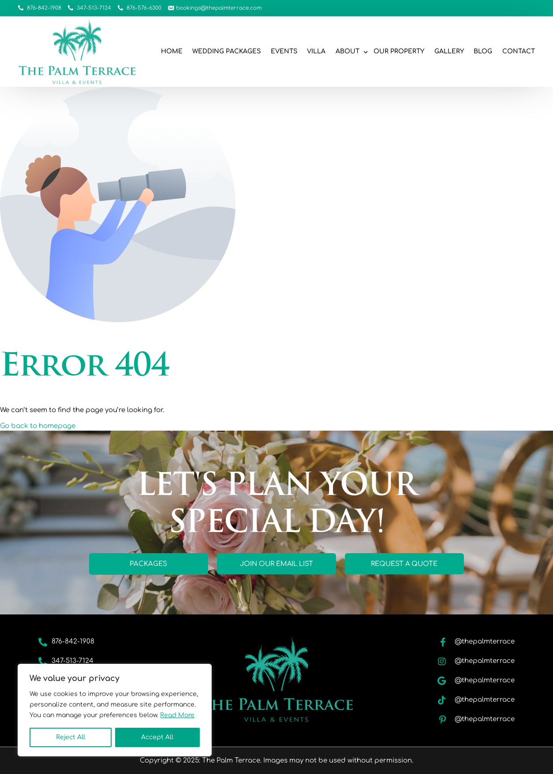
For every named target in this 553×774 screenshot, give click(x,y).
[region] (115, 710)
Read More (177, 715)
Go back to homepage (37, 426)
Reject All (70, 737)
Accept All (157, 737)
